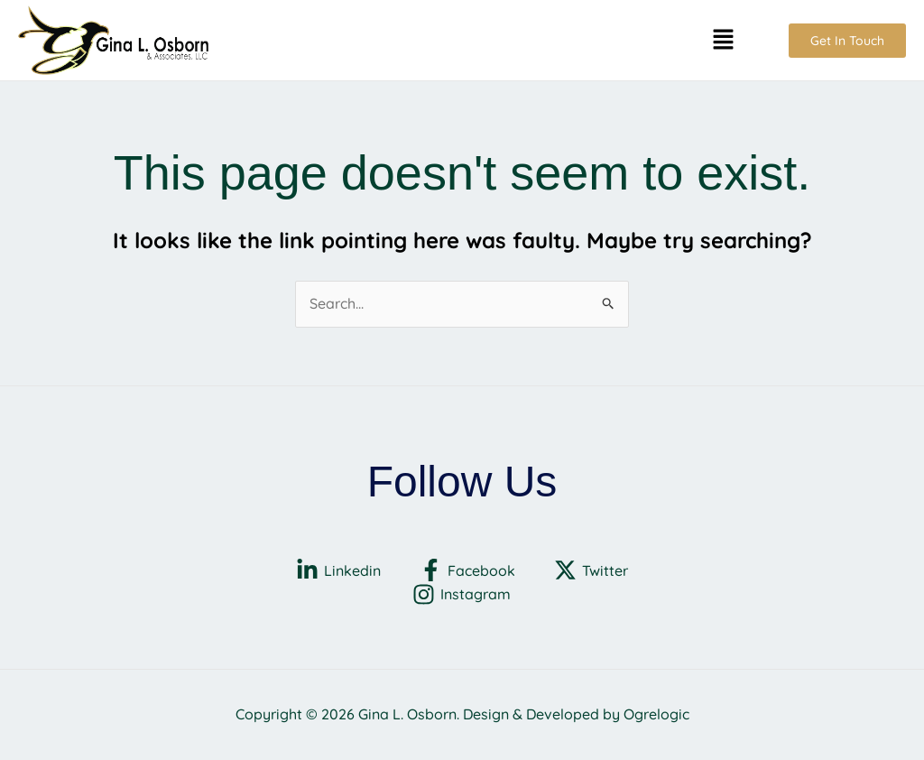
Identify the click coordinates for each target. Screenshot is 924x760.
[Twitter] (590, 570)
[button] (723, 40)
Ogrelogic (656, 714)
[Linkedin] (339, 570)
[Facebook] (468, 570)
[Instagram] (462, 594)
